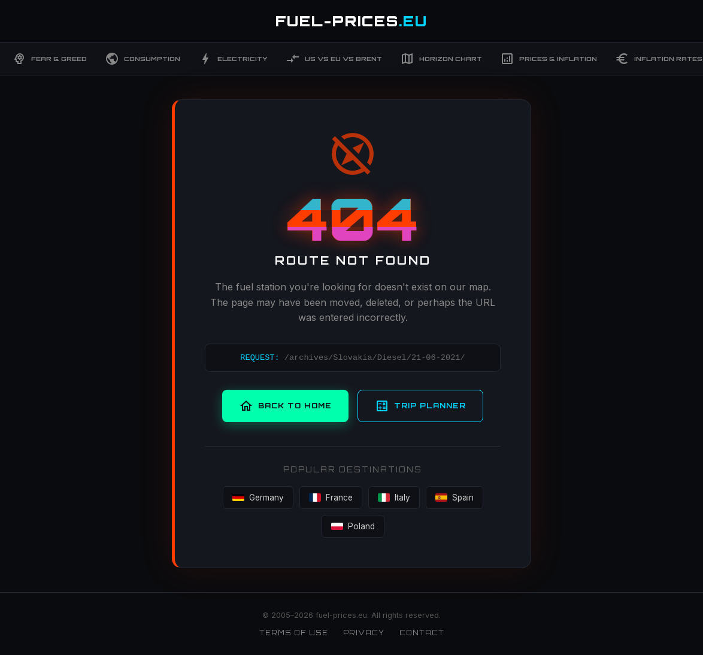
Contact (421, 633)
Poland (353, 526)
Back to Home (285, 406)
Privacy (363, 633)
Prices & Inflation (548, 58)
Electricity (233, 58)
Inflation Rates (658, 58)
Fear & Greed (49, 58)
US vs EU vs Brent (334, 58)
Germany (258, 497)
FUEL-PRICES (351, 21)
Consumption (142, 58)
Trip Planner (420, 406)
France (331, 497)
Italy (394, 497)
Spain (454, 497)
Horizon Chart (441, 58)
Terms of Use (293, 633)
